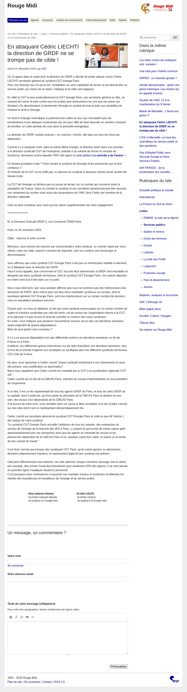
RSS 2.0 (59, 681)
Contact (47, 681)
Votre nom (14, 555)
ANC (44, 68)
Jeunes (148, 286)
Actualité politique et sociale (156, 190)
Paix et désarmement (157, 280)
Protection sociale (154, 273)
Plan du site (14, 681)
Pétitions (134, 20)
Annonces (47, 20)
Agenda (35, 20)
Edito (112, 20)
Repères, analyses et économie (158, 295)
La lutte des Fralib (154, 259)
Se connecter (15, 565)
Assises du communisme (69, 20)
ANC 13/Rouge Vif (150, 302)
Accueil (11, 33)
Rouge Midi (22, 5)
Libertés (148, 252)
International (147, 197)
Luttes (43, 33)
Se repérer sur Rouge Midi (155, 329)
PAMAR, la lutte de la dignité (161, 217)
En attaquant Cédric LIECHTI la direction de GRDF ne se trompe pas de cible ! (158, 126)
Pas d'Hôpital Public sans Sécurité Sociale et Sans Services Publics (154, 156)
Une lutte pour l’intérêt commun (158, 71)
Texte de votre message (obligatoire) (31, 603)
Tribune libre (147, 322)
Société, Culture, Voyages (155, 315)
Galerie (123, 20)
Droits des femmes (155, 238)
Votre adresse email (20, 574)
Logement (150, 266)
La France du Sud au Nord (155, 204)
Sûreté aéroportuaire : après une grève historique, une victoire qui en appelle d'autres (159, 89)
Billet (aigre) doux (150, 309)
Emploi (148, 245)
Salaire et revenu (154, 231)
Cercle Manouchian (96, 20)
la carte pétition (98, 155)
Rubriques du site (18, 20)
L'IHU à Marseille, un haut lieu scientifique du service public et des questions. (158, 141)
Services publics (59, 33)
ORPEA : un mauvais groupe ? (158, 78)
